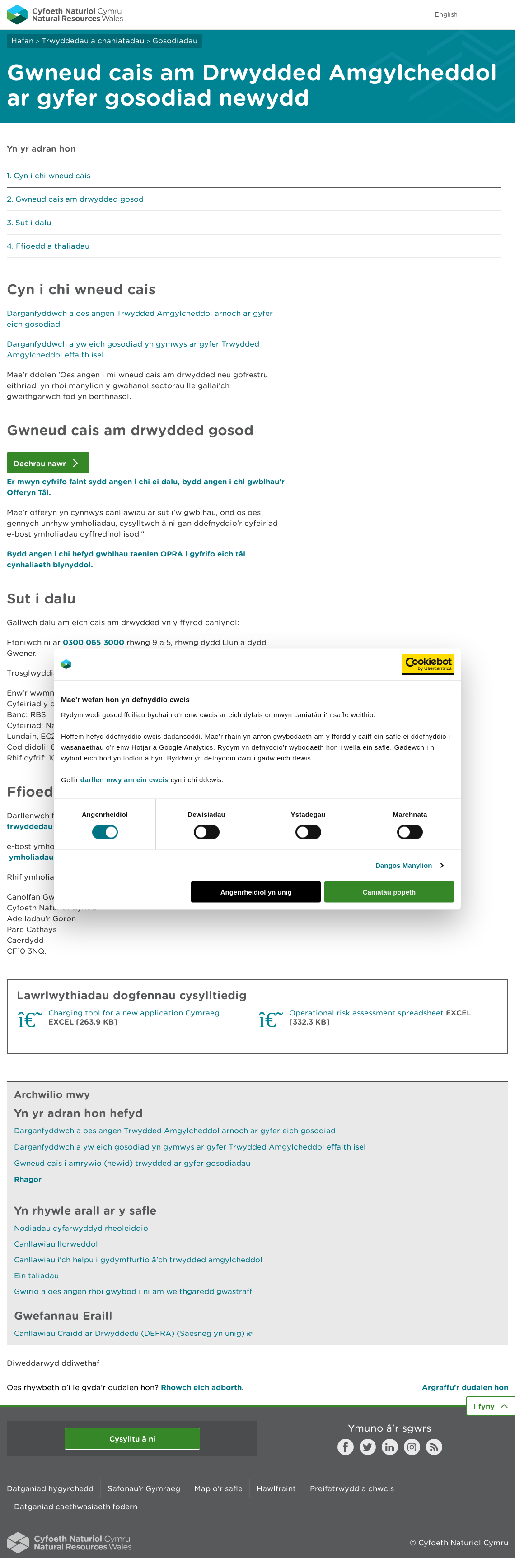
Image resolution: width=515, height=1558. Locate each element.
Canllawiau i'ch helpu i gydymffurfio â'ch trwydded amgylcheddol (138, 1259)
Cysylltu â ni (132, 1438)
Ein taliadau (36, 1275)
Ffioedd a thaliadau (52, 245)
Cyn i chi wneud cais (52, 175)
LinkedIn (390, 1447)
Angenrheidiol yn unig (256, 891)
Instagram (412, 1447)
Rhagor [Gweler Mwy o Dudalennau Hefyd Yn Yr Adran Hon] (28, 1179)
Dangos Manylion (403, 865)
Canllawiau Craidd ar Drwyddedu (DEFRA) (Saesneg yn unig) (133, 1333)
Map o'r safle (218, 1488)
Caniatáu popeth (389, 891)
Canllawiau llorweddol (56, 1243)
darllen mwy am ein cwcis (124, 779)
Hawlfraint (276, 1488)
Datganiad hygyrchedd (50, 1488)
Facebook (345, 1447)
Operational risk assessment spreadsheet (366, 1012)
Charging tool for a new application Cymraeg (134, 1012)
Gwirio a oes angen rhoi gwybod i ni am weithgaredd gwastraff (133, 1291)
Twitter (368, 1447)
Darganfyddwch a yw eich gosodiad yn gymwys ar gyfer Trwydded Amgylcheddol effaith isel (190, 1146)
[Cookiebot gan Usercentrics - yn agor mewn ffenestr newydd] (428, 664)
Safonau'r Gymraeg (144, 1488)
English (446, 14)
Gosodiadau (174, 40)
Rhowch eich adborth (201, 1387)
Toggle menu (502, 14)
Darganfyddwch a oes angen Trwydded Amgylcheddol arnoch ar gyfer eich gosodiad (175, 1130)
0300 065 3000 (93, 642)
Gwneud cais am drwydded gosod (79, 199)
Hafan (22, 40)
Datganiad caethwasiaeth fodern (75, 1506)
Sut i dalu (33, 222)
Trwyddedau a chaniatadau (93, 40)
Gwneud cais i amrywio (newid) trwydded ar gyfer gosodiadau (132, 1163)
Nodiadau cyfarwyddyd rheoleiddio (81, 1228)
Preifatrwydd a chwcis (352, 1488)
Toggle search (477, 14)
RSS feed (434, 1447)
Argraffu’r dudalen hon (465, 1387)
